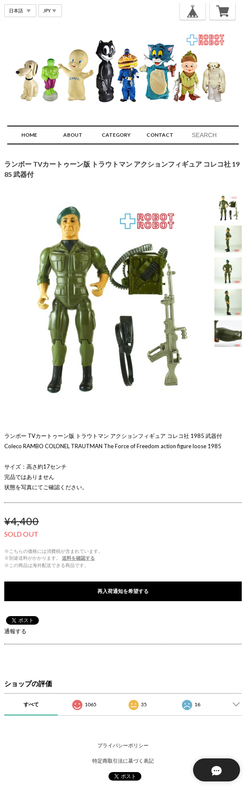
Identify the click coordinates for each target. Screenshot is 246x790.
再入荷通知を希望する (123, 591)
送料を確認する (78, 558)
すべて (31, 704)
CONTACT (159, 135)
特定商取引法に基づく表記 (123, 761)
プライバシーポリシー (123, 745)
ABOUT (72, 135)
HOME (29, 135)
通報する (15, 631)
